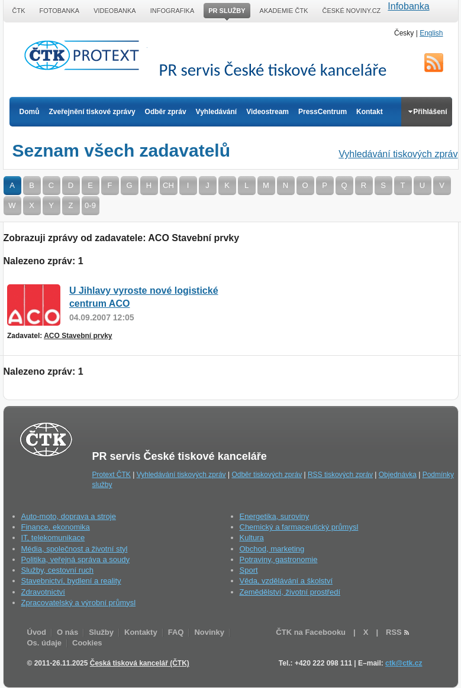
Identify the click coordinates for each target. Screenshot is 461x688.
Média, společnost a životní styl (74, 548)
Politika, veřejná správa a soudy (75, 559)
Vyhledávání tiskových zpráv (398, 154)
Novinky (209, 632)
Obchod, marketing (272, 548)
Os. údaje (44, 642)
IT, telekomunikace (53, 537)
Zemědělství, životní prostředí (290, 592)
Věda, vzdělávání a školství (286, 580)
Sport (249, 570)
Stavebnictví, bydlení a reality (71, 580)
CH (168, 185)
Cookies (87, 642)
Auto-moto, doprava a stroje (68, 516)
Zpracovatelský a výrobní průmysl (78, 602)
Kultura (252, 537)
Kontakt (369, 112)
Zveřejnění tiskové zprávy (92, 112)
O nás (67, 632)
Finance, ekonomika (55, 527)
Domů (30, 112)
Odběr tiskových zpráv (266, 474)
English (431, 33)
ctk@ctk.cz (403, 663)
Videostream (267, 112)
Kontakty (140, 632)
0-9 (90, 205)
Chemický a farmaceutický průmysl (299, 527)
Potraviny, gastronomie (279, 559)
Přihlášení (427, 112)
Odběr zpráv (165, 112)
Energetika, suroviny (275, 516)
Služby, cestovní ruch (57, 570)
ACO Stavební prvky (78, 336)
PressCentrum (322, 112)
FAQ (176, 632)
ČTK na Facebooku (311, 632)
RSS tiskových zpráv (340, 474)
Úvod (37, 632)
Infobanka (408, 6)
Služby (101, 632)
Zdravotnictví (43, 592)
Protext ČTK (111, 474)
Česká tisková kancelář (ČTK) (139, 663)
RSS (433, 62)
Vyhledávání (216, 112)
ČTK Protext (85, 55)
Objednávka (398, 474)
